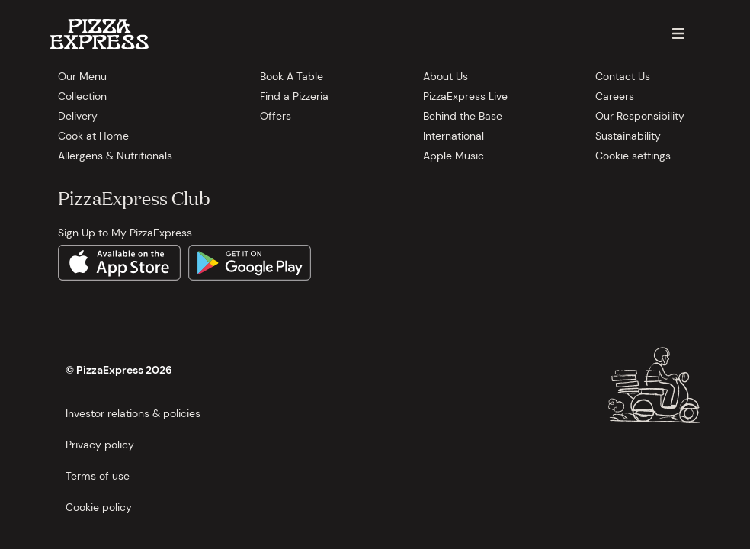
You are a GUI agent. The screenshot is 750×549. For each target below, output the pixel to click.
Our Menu (82, 76)
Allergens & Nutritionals (115, 155)
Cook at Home (93, 136)
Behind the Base (462, 116)
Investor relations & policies (133, 413)
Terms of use (98, 476)
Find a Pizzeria (294, 96)
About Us (445, 76)
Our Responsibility (639, 116)
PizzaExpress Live (465, 96)
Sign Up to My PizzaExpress (125, 232)
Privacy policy (100, 444)
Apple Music (453, 155)
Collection (82, 96)
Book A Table (291, 76)
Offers (275, 116)
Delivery (78, 116)
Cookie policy (99, 507)
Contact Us (622, 76)
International (453, 136)
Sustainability (628, 136)
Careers (614, 96)
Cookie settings (633, 155)
